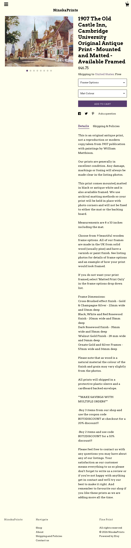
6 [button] (44, 71)
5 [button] (41, 71)
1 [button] (27, 71)
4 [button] (37, 71)
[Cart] (127, 5)
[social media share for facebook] (79, 113)
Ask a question (107, 113)
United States (104, 74)
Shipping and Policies (49, 536)
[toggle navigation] (6, 4)
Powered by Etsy (109, 536)
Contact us (42, 540)
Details (83, 126)
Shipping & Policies (106, 126)
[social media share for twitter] (86, 113)
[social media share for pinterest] (93, 113)
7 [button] (47, 71)
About (39, 532)
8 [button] (51, 71)
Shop (39, 527)
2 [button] (30, 71)
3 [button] (34, 71)
